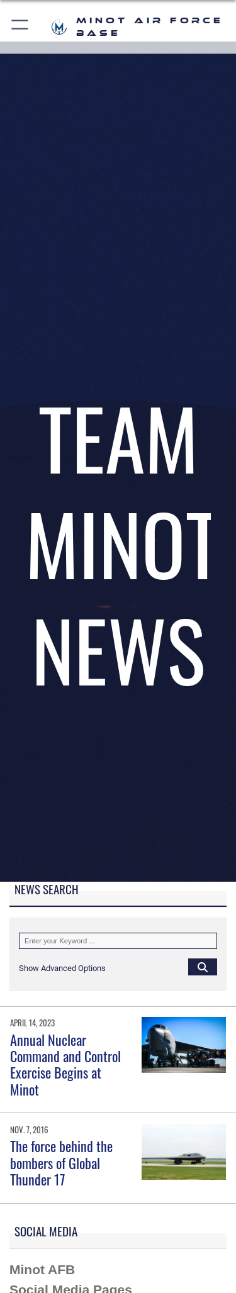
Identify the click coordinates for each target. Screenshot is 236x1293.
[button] (20, 26)
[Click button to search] (202, 966)
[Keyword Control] (118, 941)
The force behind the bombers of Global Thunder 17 (61, 1162)
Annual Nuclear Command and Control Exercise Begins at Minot (65, 1064)
